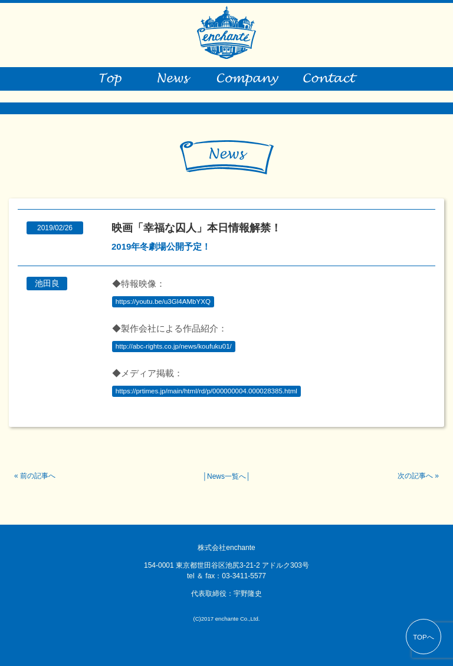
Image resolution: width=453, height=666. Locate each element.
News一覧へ (226, 476)
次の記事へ (415, 476)
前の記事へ (37, 476)
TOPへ (423, 637)
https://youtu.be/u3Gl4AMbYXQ (163, 302)
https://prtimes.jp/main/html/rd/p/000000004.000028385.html (206, 391)
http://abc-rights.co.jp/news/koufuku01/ (174, 346)
